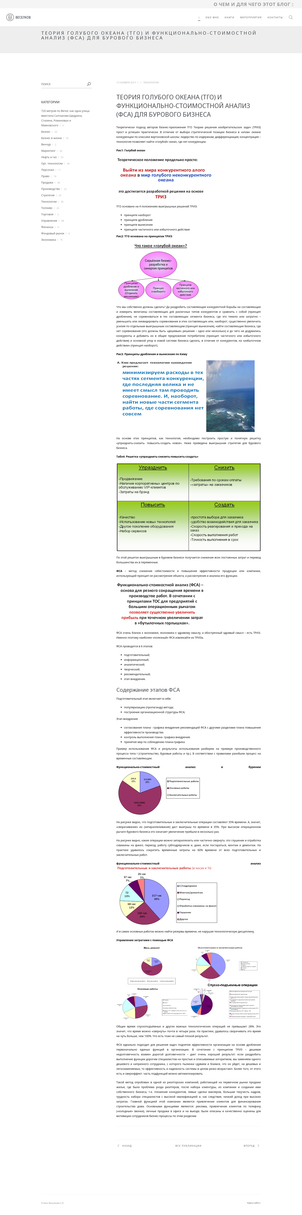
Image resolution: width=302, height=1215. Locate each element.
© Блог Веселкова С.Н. (52, 1203)
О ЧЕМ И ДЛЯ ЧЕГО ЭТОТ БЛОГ (253, 4)
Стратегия (48, 195)
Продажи (47, 182)
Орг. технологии (52, 163)
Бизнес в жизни (51, 138)
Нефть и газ (49, 157)
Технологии (49, 201)
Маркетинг (48, 151)
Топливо (46, 208)
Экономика (48, 239)
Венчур (46, 144)
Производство (50, 189)
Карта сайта (254, 1202)
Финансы (47, 227)
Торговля (47, 214)
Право (45, 176)
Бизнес (45, 131)
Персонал (47, 170)
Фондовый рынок (52, 233)
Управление (49, 220)
